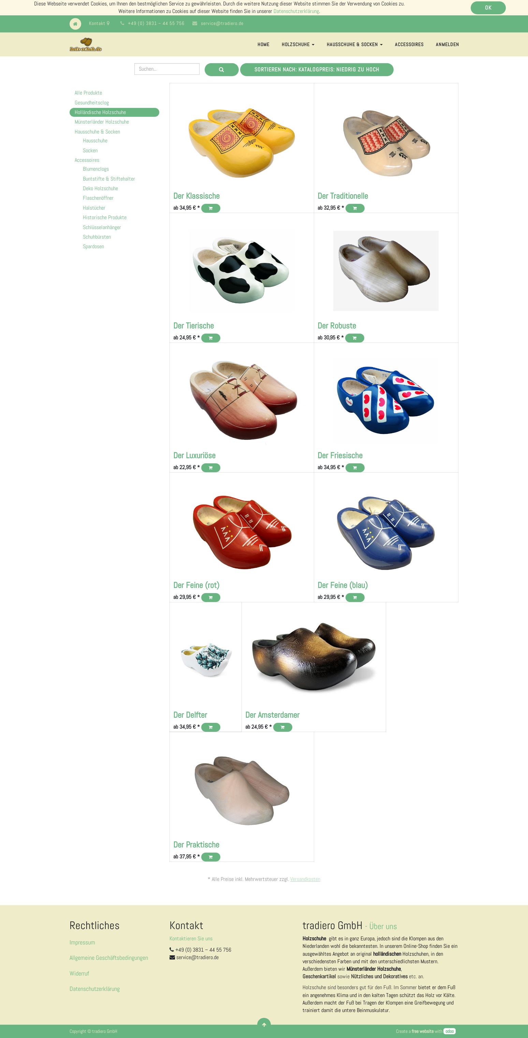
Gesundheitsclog (92, 102)
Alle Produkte (88, 92)
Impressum (82, 942)
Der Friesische (340, 455)
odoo (449, 1031)
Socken (90, 150)
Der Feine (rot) (196, 585)
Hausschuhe (95, 140)
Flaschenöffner (98, 197)
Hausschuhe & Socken (97, 131)
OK (488, 7)
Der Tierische (193, 325)
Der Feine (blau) (343, 585)
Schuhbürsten (97, 236)
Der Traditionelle (343, 196)
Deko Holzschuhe (100, 188)
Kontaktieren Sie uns (191, 938)
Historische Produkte (105, 217)
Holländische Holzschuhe (100, 112)
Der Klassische (196, 196)
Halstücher (94, 207)
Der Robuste (337, 325)
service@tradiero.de (222, 23)
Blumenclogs (96, 168)
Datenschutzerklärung (296, 11)
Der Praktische (196, 844)
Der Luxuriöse (194, 455)
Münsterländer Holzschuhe (102, 121)
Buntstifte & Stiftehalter (109, 178)
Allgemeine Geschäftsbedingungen (109, 958)
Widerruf (79, 973)
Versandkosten (305, 879)
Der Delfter (190, 715)
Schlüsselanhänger (102, 227)
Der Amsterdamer (272, 715)
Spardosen (93, 246)
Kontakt (99, 23)
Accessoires (87, 160)
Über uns (383, 926)
